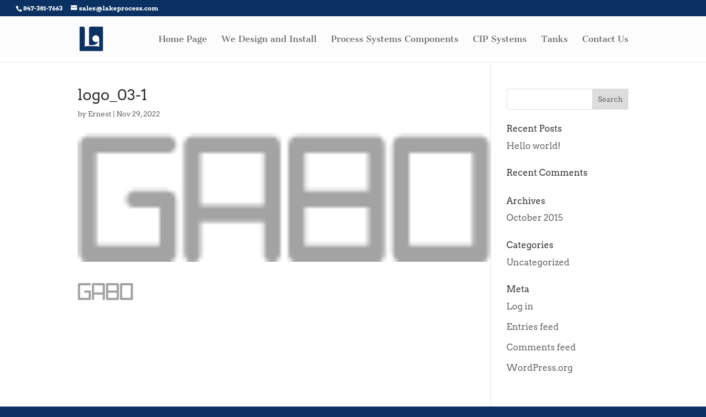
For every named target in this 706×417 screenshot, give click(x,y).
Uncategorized (538, 262)
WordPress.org (540, 367)
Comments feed (541, 347)
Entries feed (533, 327)
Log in (520, 306)
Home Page (183, 39)
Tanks (554, 39)
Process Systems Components (394, 39)
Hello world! (534, 146)
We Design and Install (268, 39)
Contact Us (605, 39)
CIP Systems (500, 39)
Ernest (100, 114)
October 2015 (535, 217)
